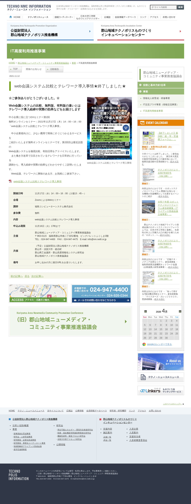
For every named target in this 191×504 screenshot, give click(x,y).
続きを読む (164, 196)
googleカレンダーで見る (159, 344)
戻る (27, 276)
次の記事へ (37, 276)
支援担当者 (134, 436)
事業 (74, 63)
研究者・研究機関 (118, 411)
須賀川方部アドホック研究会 (69, 439)
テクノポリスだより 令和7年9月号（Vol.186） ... (169, 172)
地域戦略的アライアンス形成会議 (28, 446)
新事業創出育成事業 (22, 434)
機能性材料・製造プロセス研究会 (71, 436)
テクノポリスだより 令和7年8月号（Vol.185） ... (169, 243)
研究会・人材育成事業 (23, 437)
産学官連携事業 (20, 449)
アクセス (142, 411)
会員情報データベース (96, 411)
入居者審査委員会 (138, 440)
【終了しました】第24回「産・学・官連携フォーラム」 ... (168, 136)
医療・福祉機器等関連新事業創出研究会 (74, 433)
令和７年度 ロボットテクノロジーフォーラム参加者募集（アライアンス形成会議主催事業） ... (168, 208)
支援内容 (107, 429)
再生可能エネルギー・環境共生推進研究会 (75, 430)
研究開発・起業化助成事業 (25, 440)
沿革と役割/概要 (20, 425)
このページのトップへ (172, 404)
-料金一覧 (107, 440)
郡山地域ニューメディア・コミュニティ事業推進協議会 (43, 63)
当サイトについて (55, 411)
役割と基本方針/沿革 (154, 85)
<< (146, 311)
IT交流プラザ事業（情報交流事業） (161, 104)
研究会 (59, 425)
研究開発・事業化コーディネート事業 (29, 443)
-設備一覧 (107, 437)
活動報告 (54, 69)
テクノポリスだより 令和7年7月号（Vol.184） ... (169, 275)
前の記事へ (17, 276)
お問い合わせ (155, 411)
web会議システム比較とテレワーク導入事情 (37, 181)
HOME (12, 63)
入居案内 (133, 432)
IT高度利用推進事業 (153, 111)
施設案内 (107, 432)
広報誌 (69, 411)
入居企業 (133, 429)
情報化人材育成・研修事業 (156, 98)
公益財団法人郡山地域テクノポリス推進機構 (34, 419)
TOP (15, 69)
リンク (132, 411)
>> (180, 311)
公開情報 (60, 444)
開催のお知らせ (34, 69)
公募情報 (79, 411)
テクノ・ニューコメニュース (31, 411)
